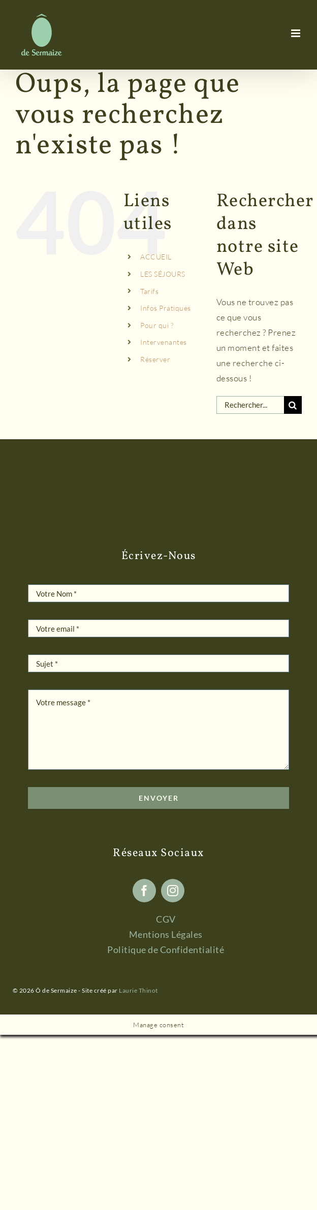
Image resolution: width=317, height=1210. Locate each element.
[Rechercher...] (250, 405)
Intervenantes (163, 342)
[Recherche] (293, 405)
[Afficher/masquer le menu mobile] (296, 33)
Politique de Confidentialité (165, 949)
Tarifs (149, 291)
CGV (166, 919)
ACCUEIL (156, 256)
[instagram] (172, 890)
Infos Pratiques (165, 308)
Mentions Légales (166, 934)
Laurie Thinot (138, 990)
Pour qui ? (156, 325)
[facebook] (144, 890)
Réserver (155, 359)
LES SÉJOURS (162, 274)
